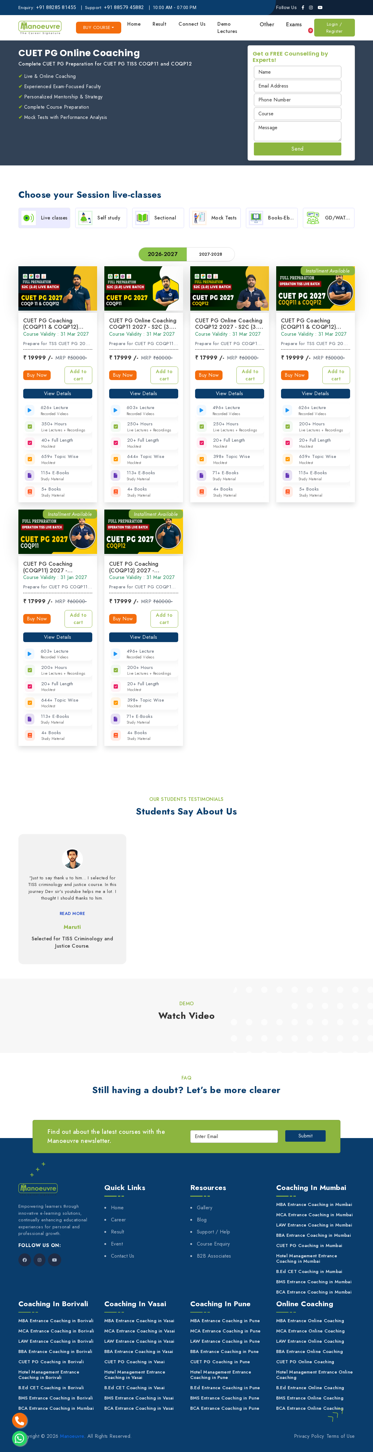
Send (297, 149)
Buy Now (37, 375)
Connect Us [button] (192, 24)
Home (134, 24)
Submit (305, 1135)
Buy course (97, 27)
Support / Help (213, 1231)
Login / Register (334, 27)
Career (118, 1219)
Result (159, 24)
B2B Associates (214, 1255)
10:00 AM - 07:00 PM (175, 7)
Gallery (205, 1207)
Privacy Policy (309, 1436)
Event (117, 1243)
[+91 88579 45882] (124, 7)
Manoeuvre (72, 1436)
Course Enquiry (213, 1243)
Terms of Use (341, 1436)
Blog (202, 1219)
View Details (57, 393)
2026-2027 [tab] (162, 254)
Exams (294, 24)
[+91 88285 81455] (56, 7)
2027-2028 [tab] (211, 254)
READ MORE (72, 913)
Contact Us (122, 1255)
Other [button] (267, 24)
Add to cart (78, 375)
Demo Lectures (227, 28)
